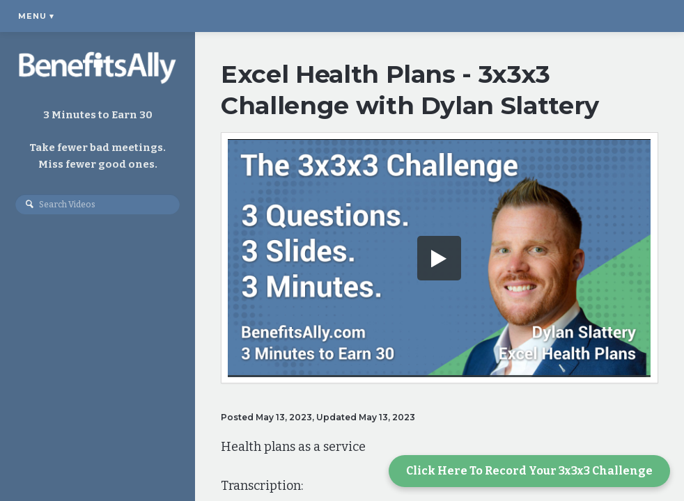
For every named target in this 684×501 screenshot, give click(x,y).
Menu (36, 16)
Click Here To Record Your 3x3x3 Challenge (529, 470)
